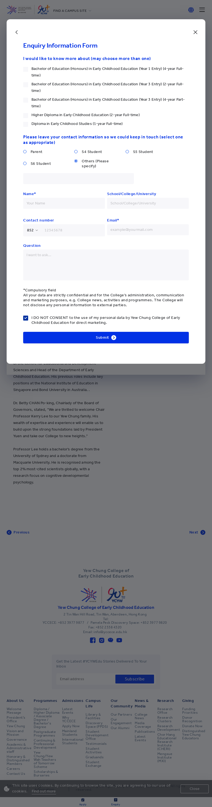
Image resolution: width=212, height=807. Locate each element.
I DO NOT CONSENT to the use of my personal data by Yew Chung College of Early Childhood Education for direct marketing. (105, 320)
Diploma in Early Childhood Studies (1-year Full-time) (77, 123)
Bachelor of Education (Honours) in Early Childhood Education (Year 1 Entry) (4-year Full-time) (107, 72)
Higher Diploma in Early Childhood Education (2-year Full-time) (85, 115)
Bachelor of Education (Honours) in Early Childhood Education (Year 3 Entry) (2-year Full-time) (107, 87)
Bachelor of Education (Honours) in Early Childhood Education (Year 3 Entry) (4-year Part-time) (108, 102)
